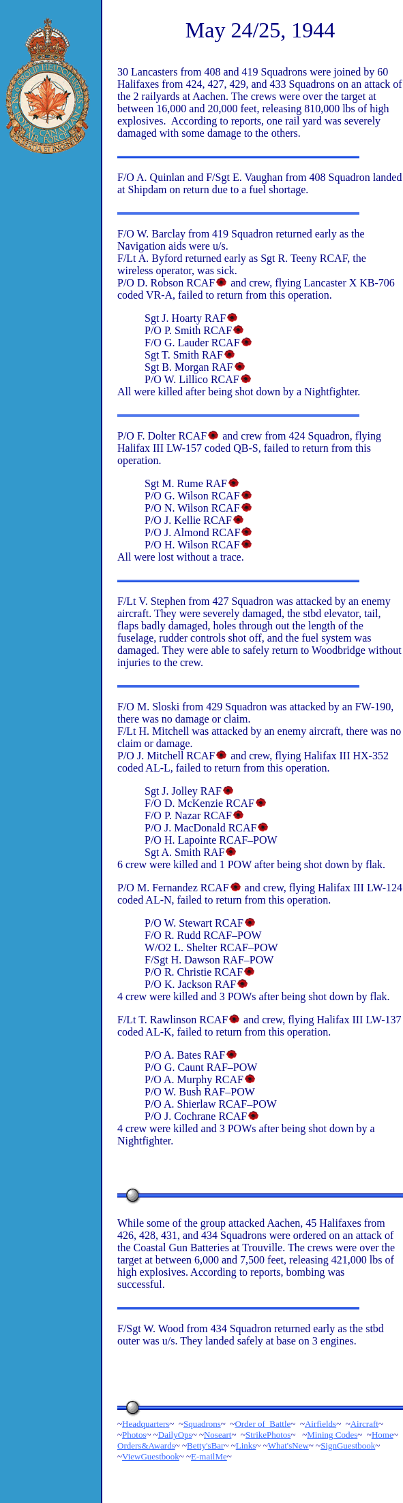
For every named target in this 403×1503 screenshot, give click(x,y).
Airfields (320, 1424)
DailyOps (175, 1435)
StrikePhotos (267, 1435)
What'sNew (288, 1445)
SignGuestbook (347, 1445)
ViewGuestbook (150, 1456)
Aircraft (364, 1424)
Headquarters (145, 1424)
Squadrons (202, 1424)
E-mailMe (209, 1456)
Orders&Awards (146, 1445)
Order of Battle (262, 1424)
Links (246, 1445)
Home (382, 1435)
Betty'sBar (205, 1445)
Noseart (217, 1435)
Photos (134, 1435)
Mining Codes (332, 1435)
